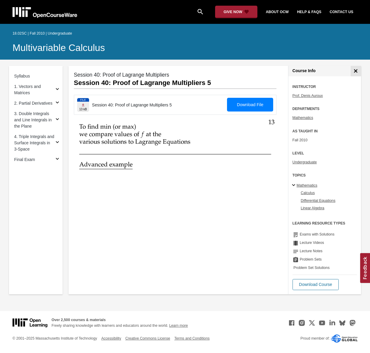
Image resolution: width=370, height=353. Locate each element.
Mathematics (303, 118)
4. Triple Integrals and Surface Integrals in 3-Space (34, 142)
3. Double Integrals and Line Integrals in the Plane (33, 119)
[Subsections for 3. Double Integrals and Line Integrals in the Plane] (57, 120)
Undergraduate (305, 162)
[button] (316, 284)
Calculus (308, 193)
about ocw (277, 12)
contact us (341, 12)
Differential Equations (318, 201)
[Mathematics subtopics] (294, 185)
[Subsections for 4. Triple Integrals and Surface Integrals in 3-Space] (57, 143)
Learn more (178, 325)
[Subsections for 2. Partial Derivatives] (57, 103)
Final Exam (24, 159)
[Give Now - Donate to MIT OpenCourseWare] (236, 12)
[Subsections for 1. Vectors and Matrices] (57, 90)
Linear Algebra (312, 208)
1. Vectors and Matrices (27, 89)
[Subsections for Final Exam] (57, 160)
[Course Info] (356, 71)
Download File (250, 104)
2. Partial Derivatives (33, 103)
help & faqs (309, 12)
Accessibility (111, 338)
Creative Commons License (147, 338)
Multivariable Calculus (59, 47)
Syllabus (22, 76)
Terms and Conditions (191, 338)
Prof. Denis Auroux (308, 96)
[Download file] (83, 105)
